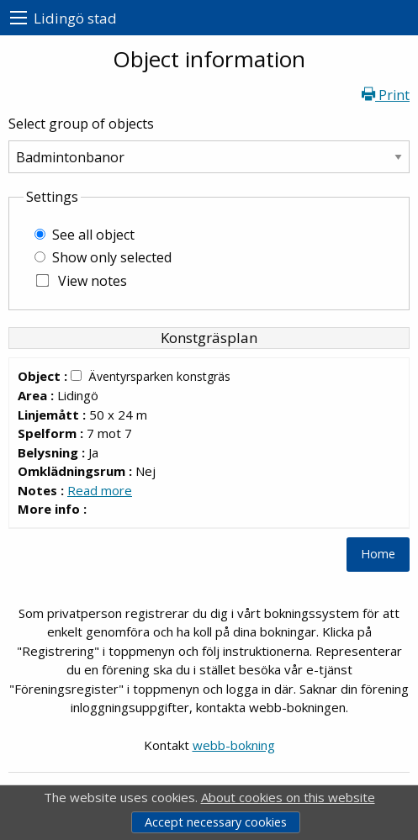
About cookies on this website (288, 797)
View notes (92, 281)
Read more (99, 490)
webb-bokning (234, 745)
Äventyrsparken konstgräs (159, 376)
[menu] (18, 18)
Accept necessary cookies (216, 822)
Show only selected (112, 257)
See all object (93, 234)
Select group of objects (81, 123)
